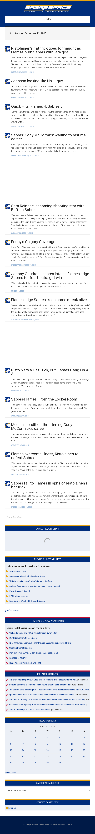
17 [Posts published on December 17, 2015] (60, 750)
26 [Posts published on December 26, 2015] (84, 756)
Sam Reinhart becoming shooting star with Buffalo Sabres (47, 208)
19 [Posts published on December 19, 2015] (84, 750)
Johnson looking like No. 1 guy (37, 81)
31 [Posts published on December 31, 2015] (60, 763)
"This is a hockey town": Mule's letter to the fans (30, 581)
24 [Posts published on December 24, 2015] (60, 756)
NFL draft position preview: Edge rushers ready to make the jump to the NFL (43, 680)
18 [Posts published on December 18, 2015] (72, 750)
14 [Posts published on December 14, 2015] (23, 750)
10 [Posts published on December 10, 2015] (60, 744)
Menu (49, 19)
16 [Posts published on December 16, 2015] (47, 750)
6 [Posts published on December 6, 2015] (10, 744)
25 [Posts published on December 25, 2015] (72, 756)
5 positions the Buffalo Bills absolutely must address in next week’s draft (41, 695)
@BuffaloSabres (12, 610)
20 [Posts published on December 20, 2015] (11, 756)
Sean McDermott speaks (20, 648)
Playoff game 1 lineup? (19, 591)
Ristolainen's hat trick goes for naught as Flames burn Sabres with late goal (46, 50)
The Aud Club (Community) (47, 559)
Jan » (13, 772)
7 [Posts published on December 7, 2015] (23, 744)
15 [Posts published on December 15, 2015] (35, 750)
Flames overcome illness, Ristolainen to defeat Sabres (44, 456)
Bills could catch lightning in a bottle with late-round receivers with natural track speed (47, 704)
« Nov (7, 772)
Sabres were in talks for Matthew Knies (27, 576)
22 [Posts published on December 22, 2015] (35, 756)
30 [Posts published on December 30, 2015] (47, 763)
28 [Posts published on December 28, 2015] (23, 763)
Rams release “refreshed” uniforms (25, 663)
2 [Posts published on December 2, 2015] (47, 737)
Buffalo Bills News (47, 674)
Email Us (11, 808)
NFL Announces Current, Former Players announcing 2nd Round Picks (40, 643)
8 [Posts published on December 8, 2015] (35, 744)
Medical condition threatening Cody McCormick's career (41, 426)
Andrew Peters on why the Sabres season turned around (34, 586)
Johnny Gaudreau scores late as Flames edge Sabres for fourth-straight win (50, 276)
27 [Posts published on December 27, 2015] (11, 763)
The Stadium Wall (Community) (47, 621)
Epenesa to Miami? (18, 658)
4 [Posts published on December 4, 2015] (72, 737)
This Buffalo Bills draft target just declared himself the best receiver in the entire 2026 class (50, 690)
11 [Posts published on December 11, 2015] (72, 744)
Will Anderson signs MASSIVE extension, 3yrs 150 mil (33, 633)
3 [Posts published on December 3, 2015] (59, 737)
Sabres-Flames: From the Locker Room (44, 399)
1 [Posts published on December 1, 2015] (35, 737)
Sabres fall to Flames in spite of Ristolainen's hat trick (49, 485)
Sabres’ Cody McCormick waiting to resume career (48, 137)
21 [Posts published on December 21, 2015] (23, 756)
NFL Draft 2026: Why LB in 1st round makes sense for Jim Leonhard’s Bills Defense (46, 699)
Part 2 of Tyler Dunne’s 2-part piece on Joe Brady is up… (34, 653)
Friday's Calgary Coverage (33, 241)
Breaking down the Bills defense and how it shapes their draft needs (39, 685)
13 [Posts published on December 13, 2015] (11, 750)
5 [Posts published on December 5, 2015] (84, 737)
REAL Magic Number (18, 596)
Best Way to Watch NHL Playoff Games (27, 601)
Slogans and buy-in (17, 571)
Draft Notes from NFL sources (23, 638)
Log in (69, 825)
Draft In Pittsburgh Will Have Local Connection (29, 709)
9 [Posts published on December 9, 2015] (47, 744)
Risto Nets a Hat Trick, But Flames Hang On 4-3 (50, 372)
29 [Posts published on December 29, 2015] (35, 763)
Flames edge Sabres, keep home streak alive (49, 299)
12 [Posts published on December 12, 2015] (84, 744)
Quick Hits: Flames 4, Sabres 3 (37, 106)
